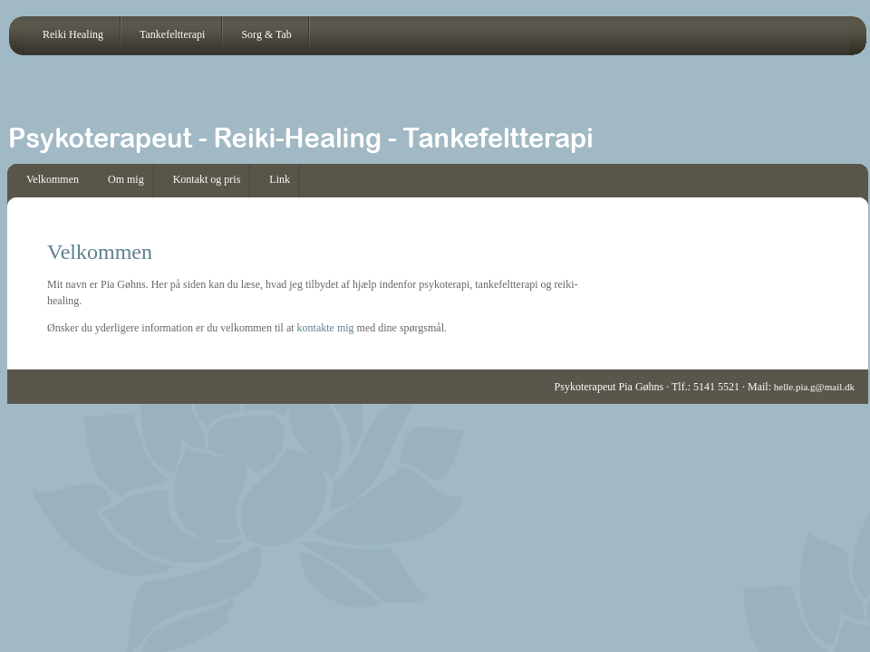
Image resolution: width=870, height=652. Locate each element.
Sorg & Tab (266, 34)
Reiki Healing (73, 34)
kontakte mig (325, 327)
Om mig (126, 179)
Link (279, 179)
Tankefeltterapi (172, 34)
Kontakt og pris (207, 179)
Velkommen (52, 179)
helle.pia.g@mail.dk (813, 386)
